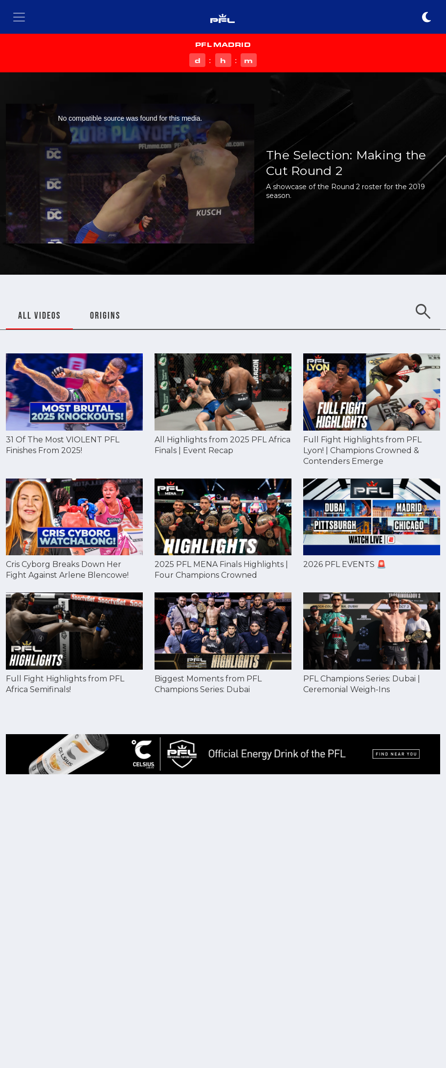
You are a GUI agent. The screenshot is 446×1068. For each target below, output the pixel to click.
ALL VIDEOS (39, 315)
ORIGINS (105, 315)
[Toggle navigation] (19, 17)
